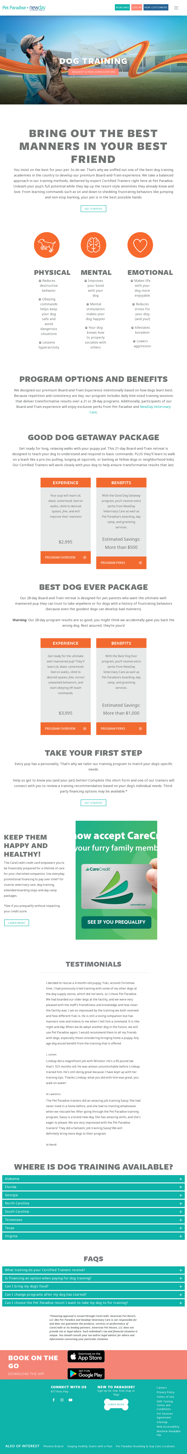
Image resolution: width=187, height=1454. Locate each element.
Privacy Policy (166, 1392)
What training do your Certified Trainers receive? (45, 1270)
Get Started (93, 209)
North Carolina (17, 1203)
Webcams (122, 7)
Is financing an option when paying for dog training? (48, 1278)
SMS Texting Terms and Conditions (165, 1405)
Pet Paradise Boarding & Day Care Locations (145, 1446)
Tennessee (13, 1219)
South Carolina (17, 1211)
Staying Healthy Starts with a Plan (89, 1446)
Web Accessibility (168, 1426)
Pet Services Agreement (165, 1415)
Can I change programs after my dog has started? (46, 1294)
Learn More (16, 923)
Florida (10, 1187)
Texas (9, 1228)
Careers (162, 1387)
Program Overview (60, 557)
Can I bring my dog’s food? (26, 1286)
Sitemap (162, 1422)
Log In (136, 7)
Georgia (11, 1195)
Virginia (11, 1236)
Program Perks (113, 563)
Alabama (12, 1178)
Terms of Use (165, 1396)
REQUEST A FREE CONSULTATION (93, 72)
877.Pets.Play (59, 1391)
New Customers (155, 7)
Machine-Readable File (169, 1433)
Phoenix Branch (53, 1446)
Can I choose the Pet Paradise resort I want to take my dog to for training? (66, 1302)
